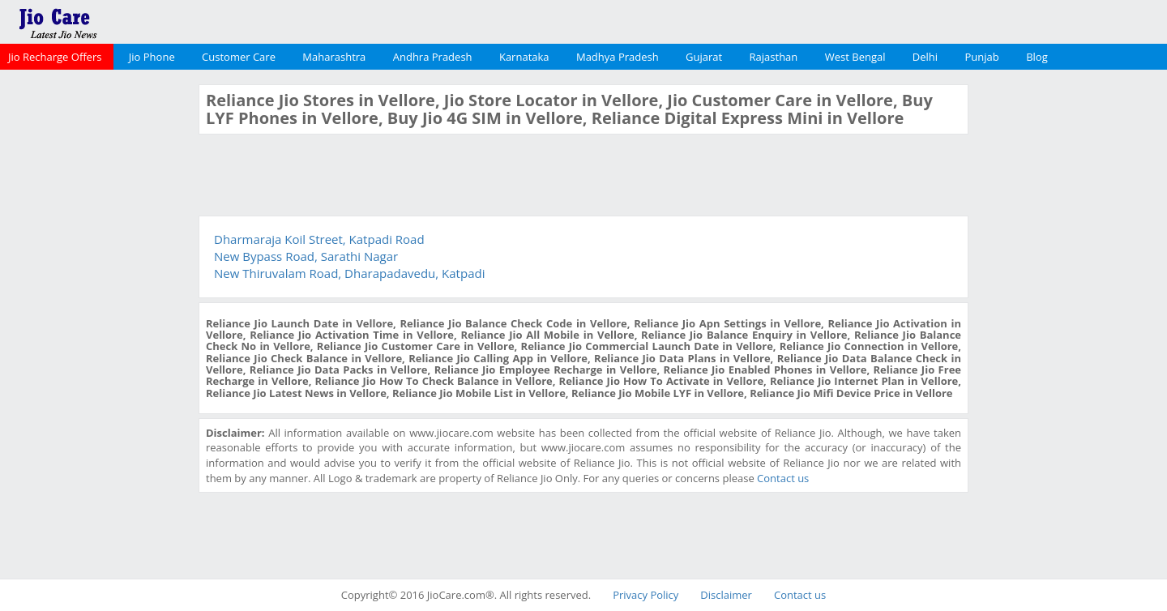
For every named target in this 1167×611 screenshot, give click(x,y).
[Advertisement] (97, 327)
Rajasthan (774, 56)
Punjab (982, 56)
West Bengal (855, 56)
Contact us (783, 478)
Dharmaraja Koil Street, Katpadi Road (319, 239)
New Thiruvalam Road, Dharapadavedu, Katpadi (349, 273)
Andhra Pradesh (432, 56)
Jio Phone (152, 56)
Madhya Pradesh (617, 56)
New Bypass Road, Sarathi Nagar (306, 256)
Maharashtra (333, 56)
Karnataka (524, 56)
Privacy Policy (645, 595)
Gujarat (704, 56)
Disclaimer (726, 595)
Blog (1037, 56)
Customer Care (239, 56)
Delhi (925, 56)
